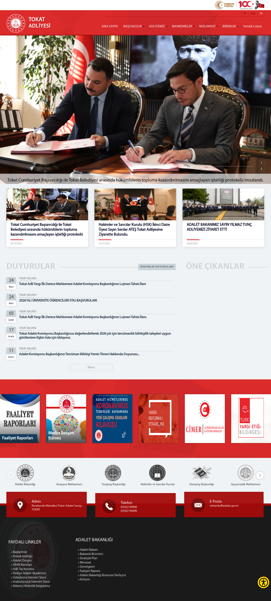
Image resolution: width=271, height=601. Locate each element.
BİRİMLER (229, 26)
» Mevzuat (131, 562)
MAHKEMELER (182, 26)
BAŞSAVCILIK (132, 26)
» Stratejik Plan (134, 558)
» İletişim (131, 579)
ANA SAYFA (110, 26)
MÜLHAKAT (207, 26)
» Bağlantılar (19, 596)
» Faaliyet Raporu (136, 571)
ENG (253, 14)
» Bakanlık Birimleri (137, 554)
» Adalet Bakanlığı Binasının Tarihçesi (149, 575)
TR (261, 14)
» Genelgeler (133, 567)
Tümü (91, 367)
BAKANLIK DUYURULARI (157, 266)
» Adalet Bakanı (135, 550)
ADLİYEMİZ (157, 26)
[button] (260, 475)
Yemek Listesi (252, 26)
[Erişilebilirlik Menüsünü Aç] (263, 582)
